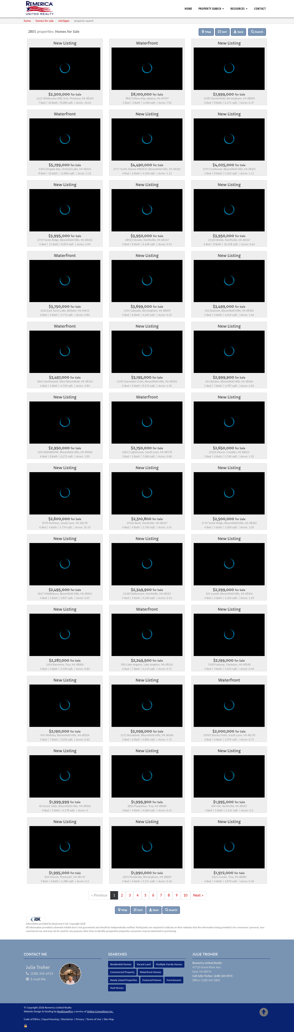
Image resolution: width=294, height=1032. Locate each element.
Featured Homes (151, 980)
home (27, 21)
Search (171, 910)
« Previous (99, 895)
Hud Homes (117, 987)
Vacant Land (144, 964)
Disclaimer (67, 1019)
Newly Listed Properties (123, 980)
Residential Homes (120, 964)
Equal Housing (51, 1019)
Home (188, 8)
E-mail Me (38, 979)
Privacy (80, 1019)
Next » (198, 895)
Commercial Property (122, 972)
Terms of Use (93, 1019)
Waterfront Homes (150, 972)
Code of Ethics (32, 1019)
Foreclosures (174, 980)
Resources (239, 8)
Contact (260, 8)
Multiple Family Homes (169, 964)
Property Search (211, 8)
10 (185, 895)
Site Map (109, 1019)
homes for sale (45, 21)
